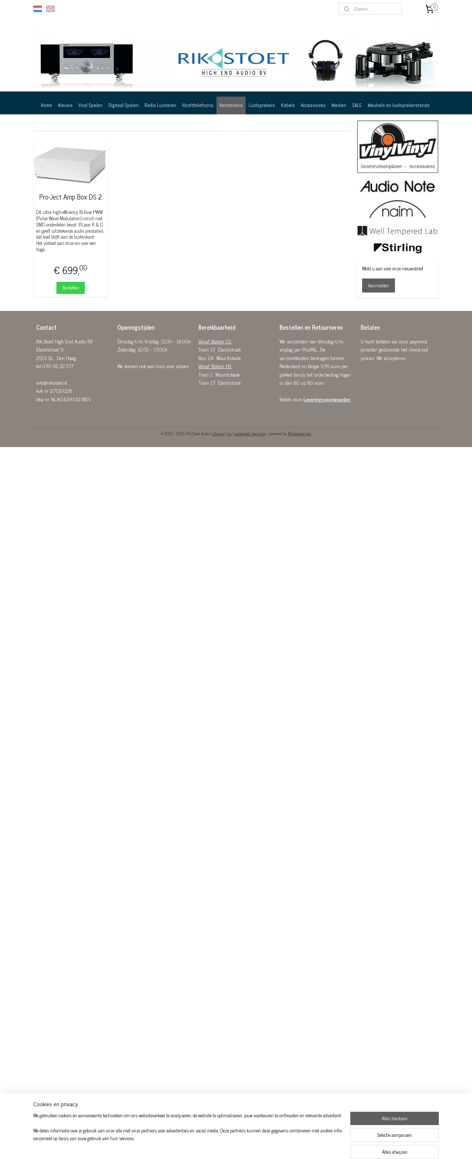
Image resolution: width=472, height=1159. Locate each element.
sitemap (218, 433)
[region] (187, 1135)
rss (229, 433)
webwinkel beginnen (250, 433)
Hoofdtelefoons (198, 105)
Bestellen (70, 287)
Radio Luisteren (160, 105)
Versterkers (231, 105)
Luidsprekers (262, 105)
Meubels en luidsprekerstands (399, 105)
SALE (357, 105)
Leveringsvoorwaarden (327, 399)
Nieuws (65, 105)
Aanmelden (378, 285)
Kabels (288, 105)
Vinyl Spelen (91, 105)
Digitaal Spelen (123, 105)
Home (46, 105)
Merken (339, 105)
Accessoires (313, 105)
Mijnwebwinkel (299, 433)
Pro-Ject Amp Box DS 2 (70, 197)
